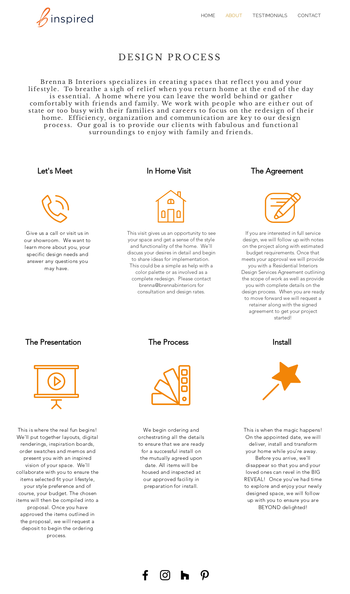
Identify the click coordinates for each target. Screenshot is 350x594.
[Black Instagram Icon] (165, 575)
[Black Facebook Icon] (145, 575)
